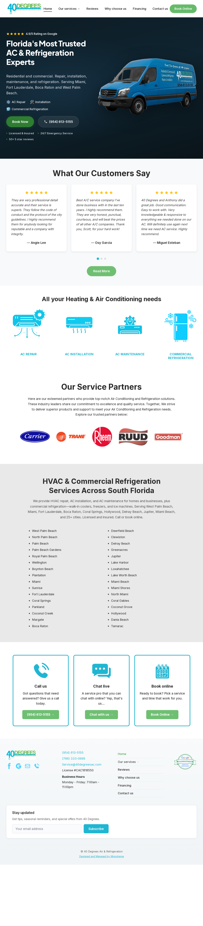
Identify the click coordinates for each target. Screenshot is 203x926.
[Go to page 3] (105, 262)
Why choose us (115, 8)
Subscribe (96, 832)
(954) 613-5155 (58, 122)
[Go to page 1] (98, 262)
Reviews (92, 8)
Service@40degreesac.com (81, 767)
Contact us (160, 8)
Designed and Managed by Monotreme (101, 859)
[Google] (18, 769)
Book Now (20, 122)
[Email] (28, 769)
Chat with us (99, 718)
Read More (101, 274)
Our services (69, 8)
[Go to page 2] (101, 262)
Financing (139, 8)
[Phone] (37, 769)
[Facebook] (9, 769)
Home (48, 8)
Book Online (183, 8)
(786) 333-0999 (73, 761)
